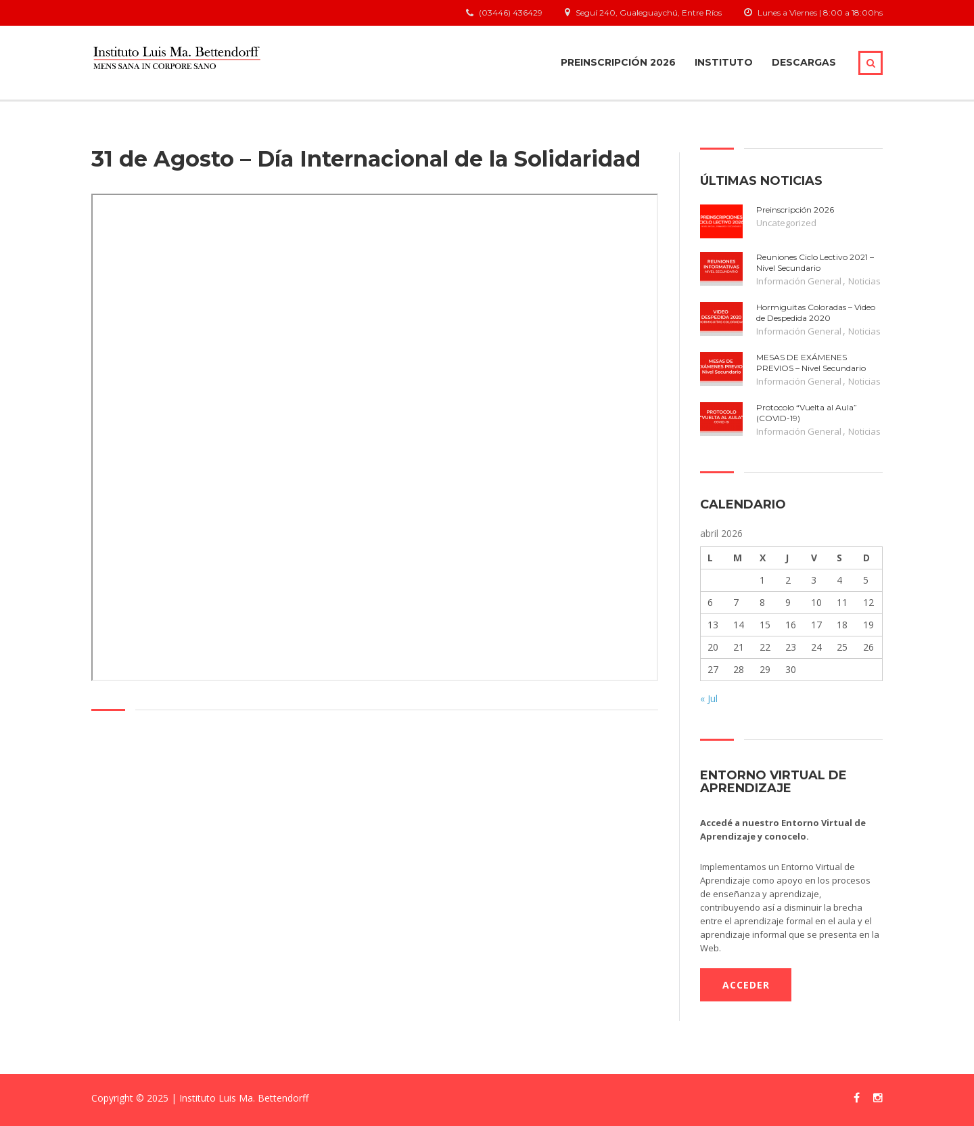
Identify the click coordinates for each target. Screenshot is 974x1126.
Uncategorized (786, 223)
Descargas (804, 62)
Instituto (724, 62)
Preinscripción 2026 (618, 62)
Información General (798, 281)
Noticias (864, 281)
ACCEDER (746, 984)
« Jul (709, 698)
